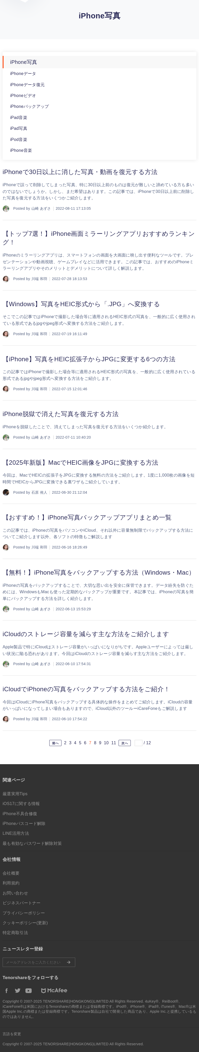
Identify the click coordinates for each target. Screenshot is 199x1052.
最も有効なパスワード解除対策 (32, 843)
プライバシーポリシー (24, 913)
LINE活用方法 (16, 833)
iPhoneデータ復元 (27, 84)
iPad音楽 (18, 117)
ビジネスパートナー (22, 903)
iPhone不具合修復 (20, 813)
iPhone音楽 (21, 150)
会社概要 (11, 873)
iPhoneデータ (23, 73)
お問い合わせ (15, 893)
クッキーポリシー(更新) (25, 923)
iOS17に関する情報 (21, 803)
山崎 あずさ (41, 208)
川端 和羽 (39, 279)
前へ (55, 743)
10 (106, 743)
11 (113, 743)
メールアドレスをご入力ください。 (39, 962)
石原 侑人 (39, 492)
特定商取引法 (15, 932)
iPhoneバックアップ (29, 106)
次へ (124, 743)
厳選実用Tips (15, 794)
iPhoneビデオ (23, 95)
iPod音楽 (18, 139)
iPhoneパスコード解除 (24, 823)
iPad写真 (18, 128)
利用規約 (11, 883)
